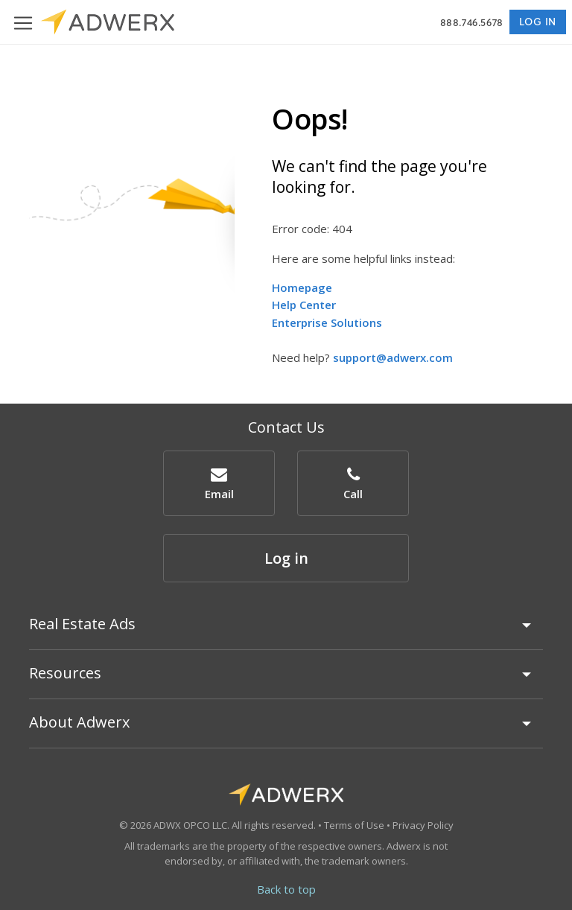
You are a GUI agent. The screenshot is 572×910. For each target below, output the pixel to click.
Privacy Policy (423, 825)
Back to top (286, 889)
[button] (219, 483)
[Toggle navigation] (23, 22)
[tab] (286, 630)
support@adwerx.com (393, 357)
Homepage (302, 287)
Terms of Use (354, 825)
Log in (537, 21)
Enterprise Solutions (327, 322)
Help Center (304, 304)
